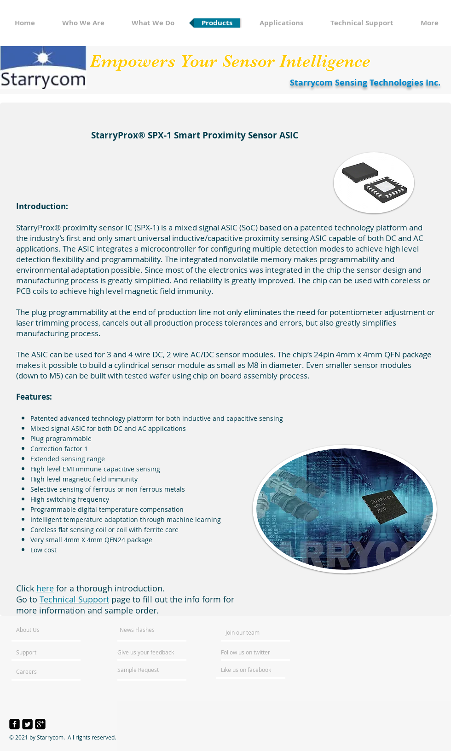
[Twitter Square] (27, 724)
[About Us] (51, 629)
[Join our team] (250, 632)
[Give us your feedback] (150, 652)
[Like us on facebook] (248, 669)
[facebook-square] (14, 724)
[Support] (38, 652)
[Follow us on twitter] (246, 652)
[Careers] (40, 671)
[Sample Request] (142, 669)
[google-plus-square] (40, 724)
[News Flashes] (146, 629)
